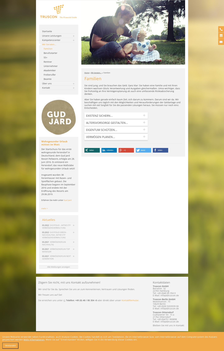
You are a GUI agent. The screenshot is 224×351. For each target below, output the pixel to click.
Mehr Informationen (34, 339)
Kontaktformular (130, 300)
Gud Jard (67, 200)
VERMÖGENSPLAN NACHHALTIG (54, 243)
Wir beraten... (49, 44)
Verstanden (10, 345)
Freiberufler (50, 74)
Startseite (47, 31)
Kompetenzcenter (51, 40)
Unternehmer (51, 66)
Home (86, 73)
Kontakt (46, 87)
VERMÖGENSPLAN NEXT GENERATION (56, 257)
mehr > (44, 208)
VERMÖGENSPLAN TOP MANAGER (56, 250)
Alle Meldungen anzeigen (58, 266)
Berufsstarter (50, 53)
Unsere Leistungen (51, 35)
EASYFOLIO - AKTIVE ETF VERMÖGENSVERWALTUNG (56, 226)
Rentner (48, 61)
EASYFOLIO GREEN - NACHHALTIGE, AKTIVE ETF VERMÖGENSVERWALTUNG (54, 235)
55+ (45, 57)
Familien (48, 48)
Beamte (48, 79)
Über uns (47, 83)
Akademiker (50, 70)
